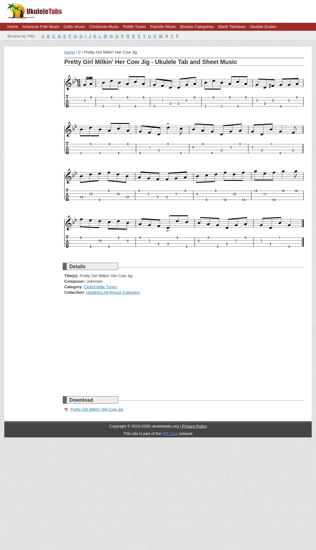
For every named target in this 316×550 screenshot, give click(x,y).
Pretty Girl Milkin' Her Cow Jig (96, 409)
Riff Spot (170, 433)
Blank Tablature (232, 26)
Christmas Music (104, 26)
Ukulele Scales (263, 26)
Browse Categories (197, 26)
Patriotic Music (163, 26)
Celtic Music (74, 26)
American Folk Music (40, 26)
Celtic (89, 287)
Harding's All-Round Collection (113, 292)
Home (12, 26)
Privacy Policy (194, 426)
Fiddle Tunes (134, 26)
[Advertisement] (105, 93)
